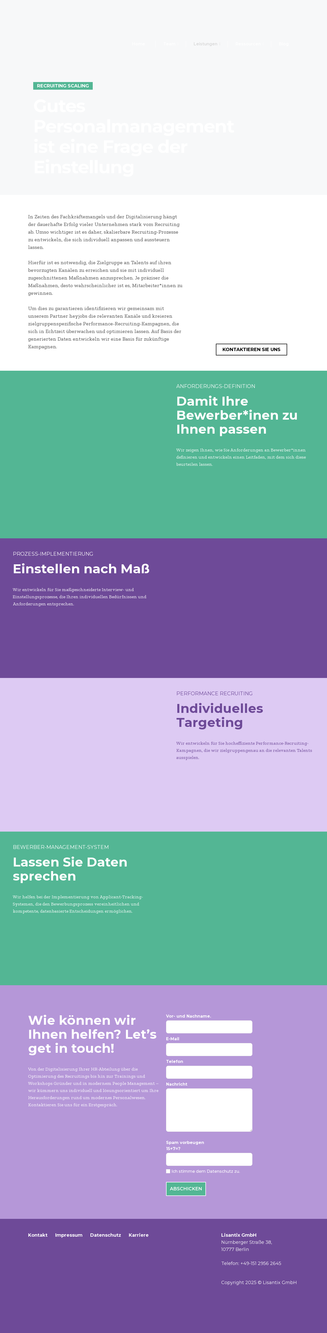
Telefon (232, 1069)
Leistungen (207, 44)
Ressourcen (250, 44)
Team (171, 44)
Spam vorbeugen (232, 1153)
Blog (284, 44)
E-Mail (232, 1046)
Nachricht (232, 1107)
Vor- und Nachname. (232, 1023)
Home (138, 44)
